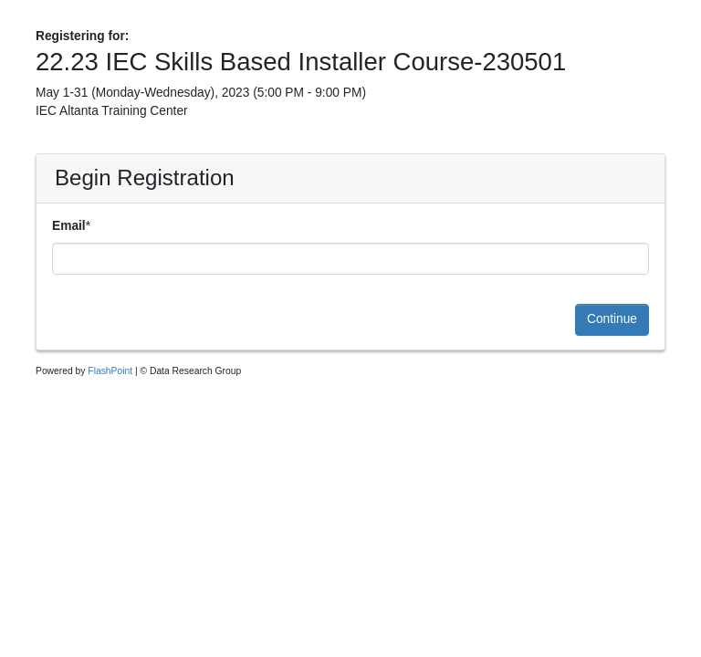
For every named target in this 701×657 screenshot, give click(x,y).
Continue (612, 319)
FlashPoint (110, 371)
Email (69, 226)
